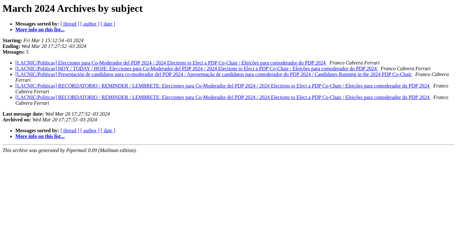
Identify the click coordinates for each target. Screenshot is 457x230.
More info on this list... (40, 29)
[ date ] (108, 24)
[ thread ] (69, 24)
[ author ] (90, 24)
